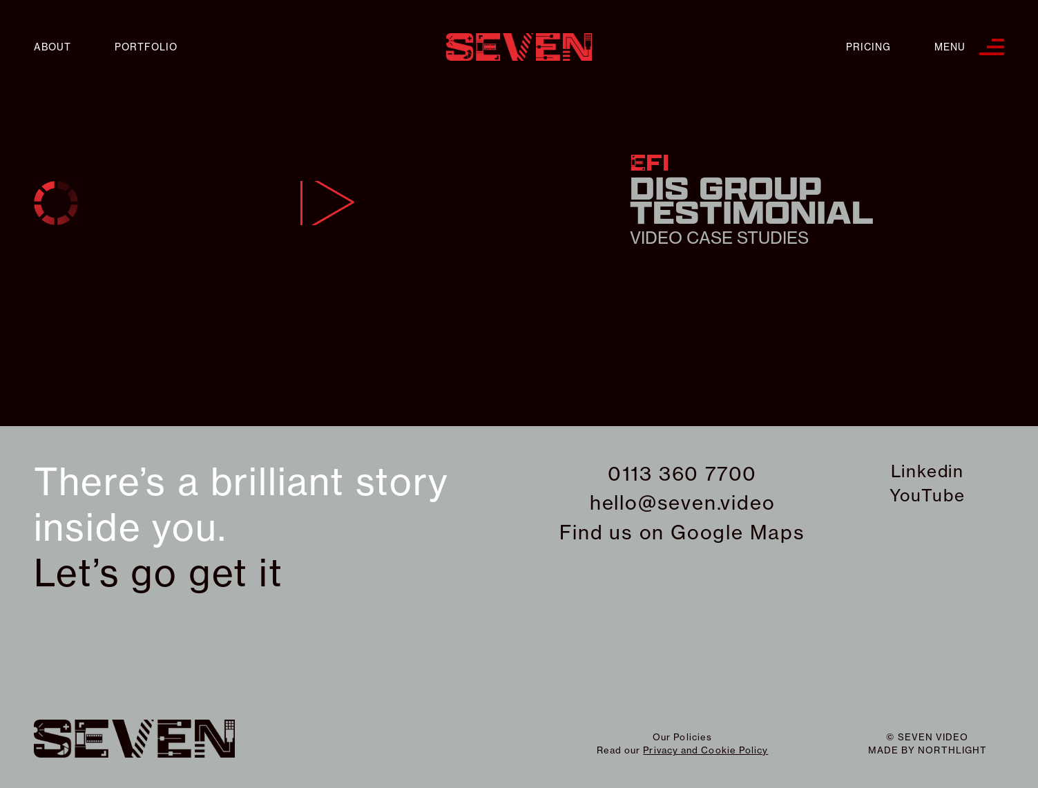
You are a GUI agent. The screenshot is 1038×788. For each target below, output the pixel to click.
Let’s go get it (158, 573)
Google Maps (738, 532)
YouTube (927, 495)
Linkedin (927, 471)
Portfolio (146, 47)
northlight (952, 750)
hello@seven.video (683, 502)
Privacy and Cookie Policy (705, 750)
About (52, 47)
